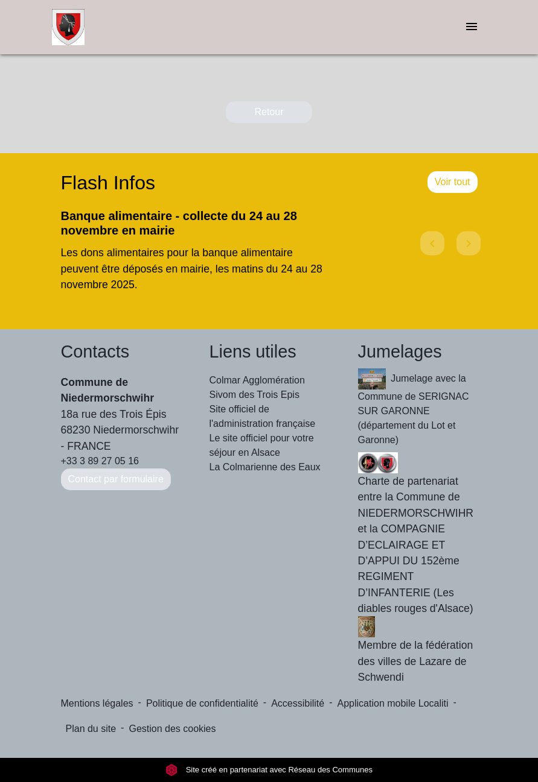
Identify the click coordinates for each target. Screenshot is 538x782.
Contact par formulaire (116, 479)
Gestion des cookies (172, 729)
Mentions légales (97, 703)
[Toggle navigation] (471, 27)
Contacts (95, 351)
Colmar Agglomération (257, 380)
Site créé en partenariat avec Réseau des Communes (269, 769)
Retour (268, 112)
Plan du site (91, 729)
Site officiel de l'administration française (263, 416)
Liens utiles (253, 351)
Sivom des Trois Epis (254, 394)
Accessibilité (297, 703)
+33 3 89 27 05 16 (100, 461)
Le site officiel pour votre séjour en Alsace (262, 445)
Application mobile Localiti (393, 703)
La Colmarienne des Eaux (265, 467)
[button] (430, 254)
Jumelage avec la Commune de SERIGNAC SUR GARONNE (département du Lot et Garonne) (413, 406)
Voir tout (452, 182)
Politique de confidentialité (202, 703)
